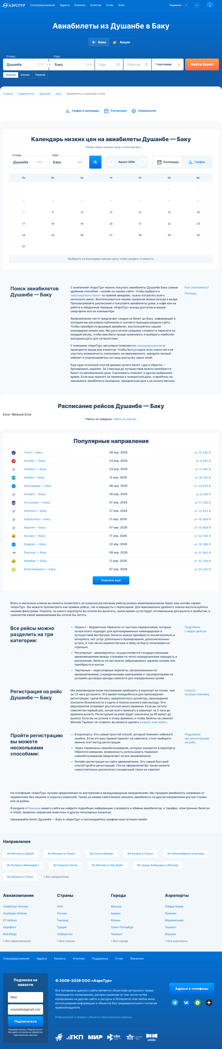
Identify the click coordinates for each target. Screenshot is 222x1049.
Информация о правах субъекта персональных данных (93, 1017)
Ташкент (117, 934)
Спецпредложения (42, 5)
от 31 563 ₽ (202, 552)
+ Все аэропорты (176, 941)
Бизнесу (79, 5)
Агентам (95, 5)
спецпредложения (149, 345)
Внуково (170, 934)
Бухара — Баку (34, 536)
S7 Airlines (10, 920)
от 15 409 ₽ (202, 527)
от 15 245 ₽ (202, 452)
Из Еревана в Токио (20, 877)
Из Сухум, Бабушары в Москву (157, 865)
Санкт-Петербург (122, 927)
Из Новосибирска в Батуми (186, 853)
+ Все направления (56, 877)
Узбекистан (65, 934)
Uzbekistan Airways (15, 906)
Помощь (190, 293)
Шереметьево (174, 920)
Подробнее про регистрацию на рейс (197, 738)
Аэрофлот (9, 927)
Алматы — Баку (35, 469)
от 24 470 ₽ (202, 486)
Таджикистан (26, 93)
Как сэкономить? (197, 287)
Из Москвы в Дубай (20, 853)
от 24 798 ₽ (202, 536)
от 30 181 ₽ (203, 477)
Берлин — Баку (35, 527)
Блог (122, 5)
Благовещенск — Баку (40, 569)
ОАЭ (60, 906)
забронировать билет (86, 295)
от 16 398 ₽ (202, 544)
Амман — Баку (34, 477)
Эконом (11, 74)
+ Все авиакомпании (16, 941)
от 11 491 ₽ (203, 469)
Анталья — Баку (35, 511)
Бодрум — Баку (35, 544)
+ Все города (119, 941)
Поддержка (100, 958)
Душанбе (44, 93)
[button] (179, 5)
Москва (116, 906)
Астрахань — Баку (37, 502)
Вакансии (137, 958)
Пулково (170, 913)
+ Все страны (66, 941)
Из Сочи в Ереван (101, 853)
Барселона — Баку (37, 519)
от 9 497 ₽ (203, 461)
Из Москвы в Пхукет (62, 853)
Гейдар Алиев (174, 906)
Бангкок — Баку (35, 552)
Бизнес (25, 74)
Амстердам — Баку (37, 486)
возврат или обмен (153, 722)
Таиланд (62, 920)
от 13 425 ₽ (202, 511)
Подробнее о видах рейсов (195, 629)
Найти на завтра (124, 419)
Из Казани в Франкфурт (23, 865)
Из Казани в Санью (140, 853)
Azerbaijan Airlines (15, 913)
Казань (116, 920)
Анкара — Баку (35, 494)
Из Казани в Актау (65, 865)
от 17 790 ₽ (203, 502)
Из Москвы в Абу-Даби (107, 865)
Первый (40, 74)
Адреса (65, 5)
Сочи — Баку (33, 452)
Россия (62, 913)
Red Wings (9, 934)
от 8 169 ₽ (203, 494)
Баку (58, 93)
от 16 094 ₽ (202, 519)
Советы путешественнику (197, 692)
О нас (110, 5)
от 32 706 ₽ (202, 561)
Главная (8, 93)
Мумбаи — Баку (35, 561)
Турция (62, 927)
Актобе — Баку (34, 461)
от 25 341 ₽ (202, 569)
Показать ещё (111, 580)
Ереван (116, 913)
